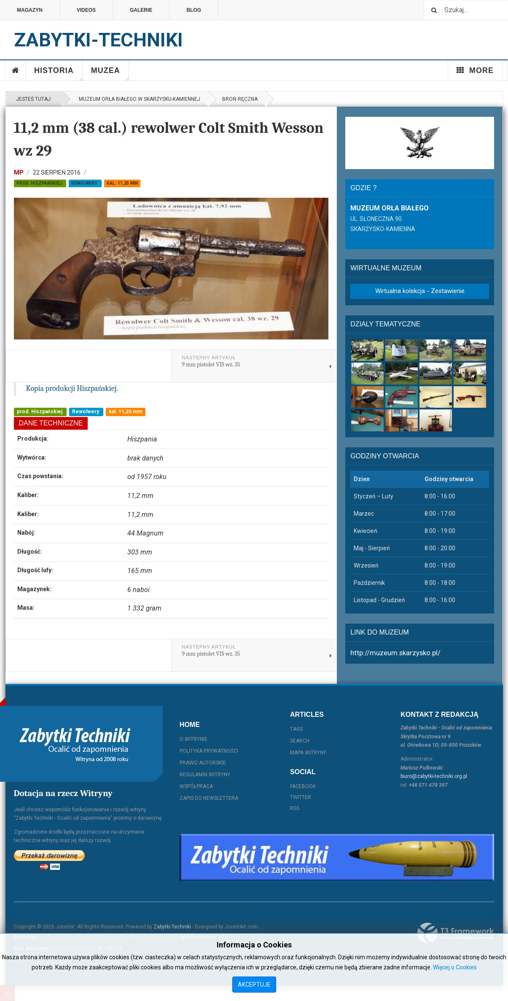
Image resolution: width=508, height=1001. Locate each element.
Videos (86, 10)
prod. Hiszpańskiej (40, 183)
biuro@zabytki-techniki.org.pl (433, 776)
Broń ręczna (240, 99)
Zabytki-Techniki (172, 927)
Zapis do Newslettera (209, 798)
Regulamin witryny (205, 775)
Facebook (303, 786)
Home (15, 70)
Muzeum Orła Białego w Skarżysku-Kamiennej (138, 99)
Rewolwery (85, 183)
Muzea (110, 73)
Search (299, 741)
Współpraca (196, 786)
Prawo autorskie (203, 763)
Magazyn (30, 10)
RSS (294, 808)
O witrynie (193, 739)
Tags (296, 729)
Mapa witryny (308, 753)
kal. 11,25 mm (122, 183)
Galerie (141, 10)
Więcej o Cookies (455, 967)
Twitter (300, 797)
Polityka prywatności (209, 751)
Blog (193, 10)
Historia (58, 73)
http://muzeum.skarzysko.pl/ (395, 652)
